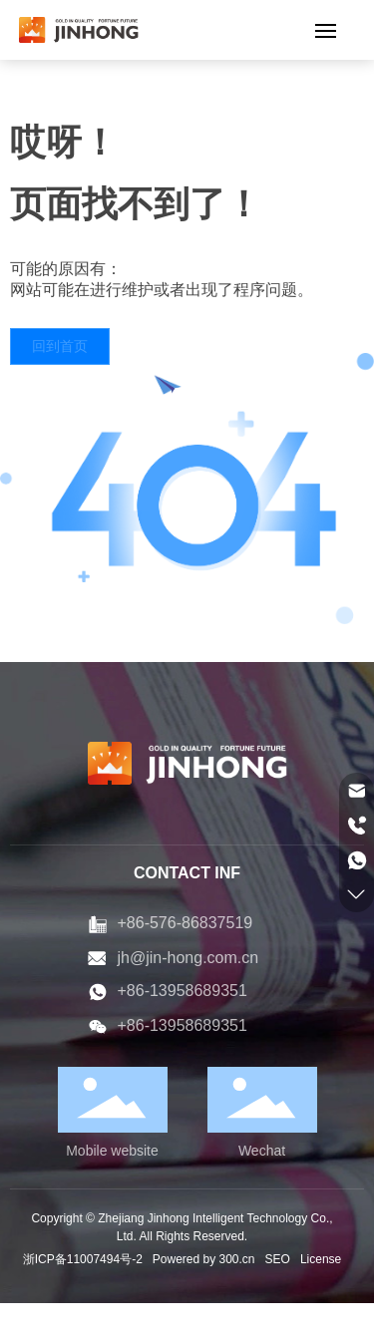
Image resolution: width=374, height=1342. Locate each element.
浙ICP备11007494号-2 (83, 1259)
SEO (277, 1259)
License (320, 1259)
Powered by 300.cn (204, 1259)
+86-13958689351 (182, 990)
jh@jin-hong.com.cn (188, 957)
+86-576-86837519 (185, 922)
